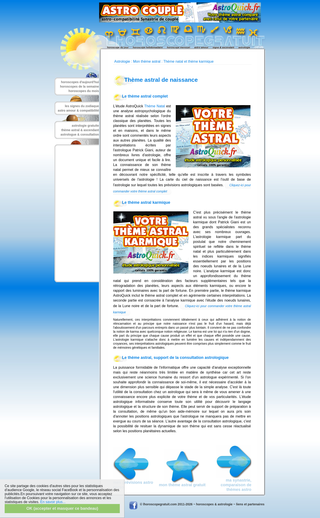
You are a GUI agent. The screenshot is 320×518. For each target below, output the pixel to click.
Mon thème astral (147, 61)
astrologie (244, 47)
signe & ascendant (223, 47)
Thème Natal (154, 106)
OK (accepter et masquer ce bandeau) (62, 508)
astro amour (201, 47)
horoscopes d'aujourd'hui (80, 82)
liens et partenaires (250, 504)
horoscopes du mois (83, 91)
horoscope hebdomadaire (148, 47)
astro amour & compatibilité (78, 110)
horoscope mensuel (178, 47)
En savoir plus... (53, 502)
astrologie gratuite (85, 125)
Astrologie (122, 61)
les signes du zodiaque (82, 106)
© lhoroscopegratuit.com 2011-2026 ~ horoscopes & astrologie (186, 504)
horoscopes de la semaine (79, 86)
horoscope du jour (118, 47)
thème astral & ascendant (80, 130)
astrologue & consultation (79, 134)
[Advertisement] (76, 213)
